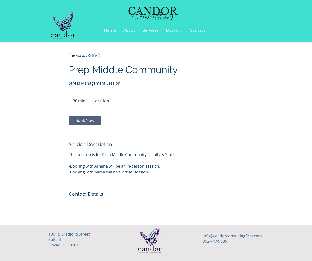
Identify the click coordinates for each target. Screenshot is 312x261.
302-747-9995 (215, 241)
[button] (150, 30)
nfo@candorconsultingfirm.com (233, 236)
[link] (85, 120)
